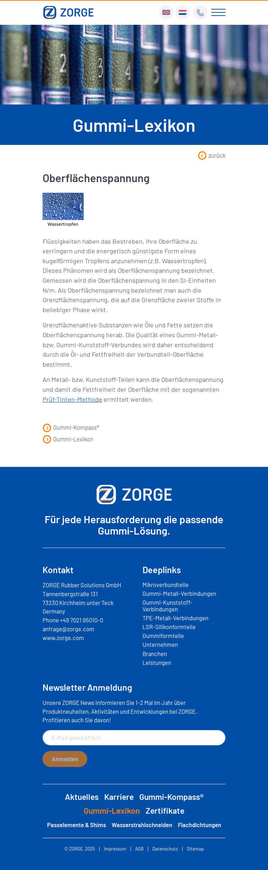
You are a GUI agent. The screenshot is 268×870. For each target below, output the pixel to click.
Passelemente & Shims (76, 824)
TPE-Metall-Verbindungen (175, 617)
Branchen (155, 653)
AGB (139, 849)
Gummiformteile (163, 635)
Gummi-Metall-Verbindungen (179, 593)
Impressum (115, 849)
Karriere (119, 797)
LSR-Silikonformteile (169, 626)
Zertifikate (165, 810)
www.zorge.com (63, 637)
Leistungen (157, 662)
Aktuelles (82, 797)
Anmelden (65, 758)
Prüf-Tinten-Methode (72, 399)
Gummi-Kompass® (71, 427)
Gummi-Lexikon (68, 438)
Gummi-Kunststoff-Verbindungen (167, 605)
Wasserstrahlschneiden (142, 824)
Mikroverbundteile (166, 584)
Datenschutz (165, 849)
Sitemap (195, 849)
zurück (211, 155)
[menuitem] (166, 12)
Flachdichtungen (199, 824)
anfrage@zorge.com (68, 628)
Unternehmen (160, 644)
